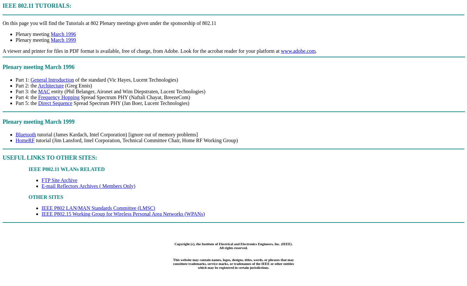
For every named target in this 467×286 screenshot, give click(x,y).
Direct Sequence (55, 103)
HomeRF (25, 140)
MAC (44, 91)
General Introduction (52, 80)
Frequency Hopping (59, 97)
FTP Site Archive (60, 180)
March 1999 (63, 40)
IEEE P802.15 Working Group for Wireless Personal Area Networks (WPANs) (123, 214)
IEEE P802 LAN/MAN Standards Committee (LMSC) (98, 208)
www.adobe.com (298, 51)
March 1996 (63, 34)
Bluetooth (26, 134)
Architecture (51, 85)
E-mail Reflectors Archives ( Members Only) (88, 186)
